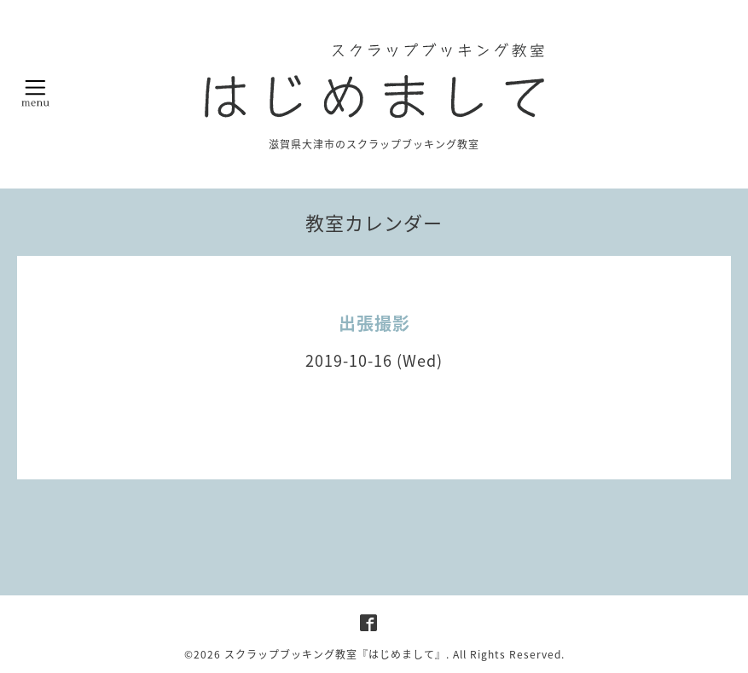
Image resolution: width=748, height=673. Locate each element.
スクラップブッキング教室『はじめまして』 (335, 654)
